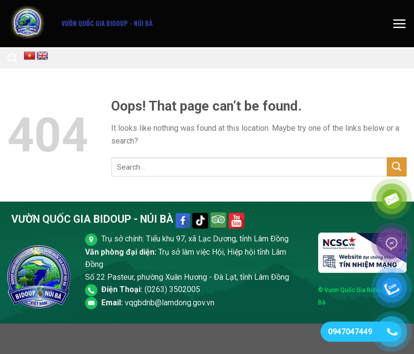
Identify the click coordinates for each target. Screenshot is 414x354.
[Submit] (397, 167)
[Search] (12, 57)
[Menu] (399, 23)
